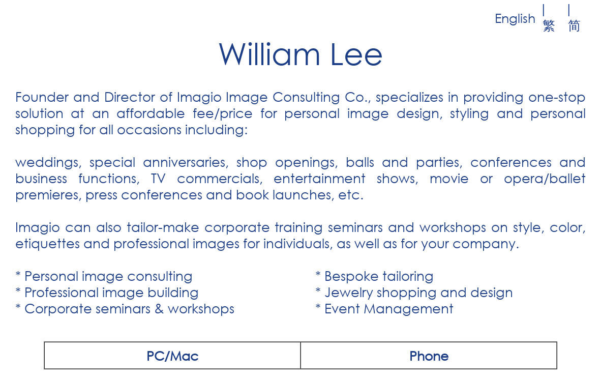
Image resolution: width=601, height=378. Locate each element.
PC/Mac (172, 355)
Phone (428, 355)
